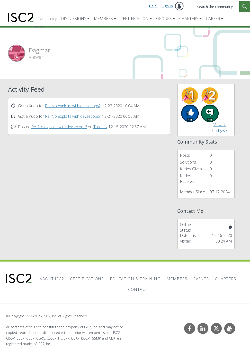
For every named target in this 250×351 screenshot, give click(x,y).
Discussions (73, 18)
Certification (134, 18)
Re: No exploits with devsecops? (72, 105)
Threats (100, 126)
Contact (138, 289)
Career (213, 18)
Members (103, 18)
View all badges (219, 127)
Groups (164, 18)
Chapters (188, 18)
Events (201, 279)
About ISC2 (52, 279)
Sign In (167, 6)
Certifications (87, 279)
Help (153, 6)
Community (47, 18)
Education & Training (135, 279)
